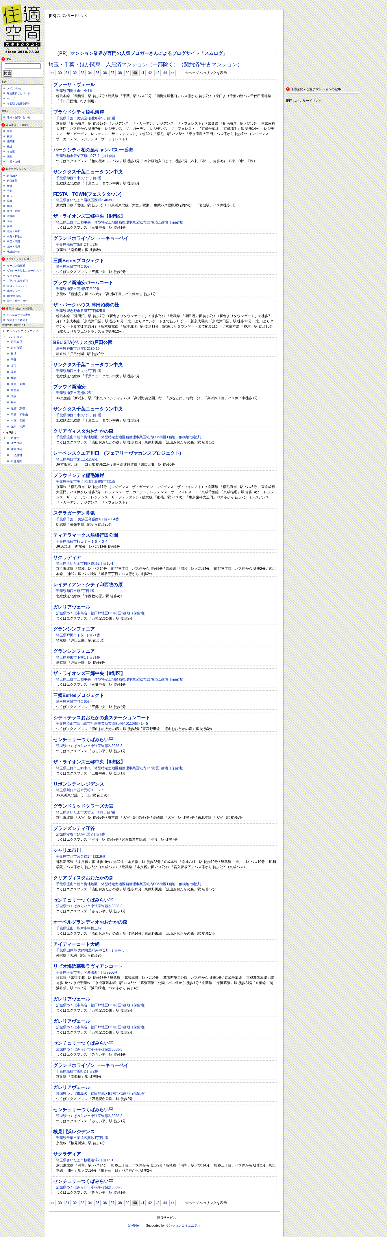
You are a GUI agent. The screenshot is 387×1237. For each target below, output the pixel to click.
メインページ (15, 88)
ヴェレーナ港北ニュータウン (24, 270)
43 (157, 73)
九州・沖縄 (13, 246)
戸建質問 (16, 461)
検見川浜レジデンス (74, 1131)
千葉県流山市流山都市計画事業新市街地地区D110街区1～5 (102, 724)
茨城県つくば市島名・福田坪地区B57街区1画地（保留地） (101, 613)
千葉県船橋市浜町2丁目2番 (77, 245)
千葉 (9, 190)
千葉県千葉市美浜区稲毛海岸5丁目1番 (85, 118)
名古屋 (11, 151)
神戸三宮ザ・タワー (18, 300)
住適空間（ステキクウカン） (23, 27)
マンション (15, 336)
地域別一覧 (13, 251)
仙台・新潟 (13, 211)
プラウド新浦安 (69, 386)
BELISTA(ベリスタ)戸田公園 (82, 342)
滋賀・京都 (13, 231)
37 (112, 73)
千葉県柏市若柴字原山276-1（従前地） (86, 156)
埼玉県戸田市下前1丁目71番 (78, 635)
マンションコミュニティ (183, 1225)
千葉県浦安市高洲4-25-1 (75, 393)
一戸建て (13, 438)
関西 (9, 156)
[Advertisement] (322, 46)
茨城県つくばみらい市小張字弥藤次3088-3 (89, 746)
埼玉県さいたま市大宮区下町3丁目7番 (85, 812)
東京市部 (12, 180)
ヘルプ (11, 98)
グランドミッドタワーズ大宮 (83, 806)
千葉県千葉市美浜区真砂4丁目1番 (82, 1138)
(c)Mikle (133, 1225)
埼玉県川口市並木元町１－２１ (80, 790)
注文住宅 (16, 443)
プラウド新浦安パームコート (83, 282)
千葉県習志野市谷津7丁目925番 (80, 311)
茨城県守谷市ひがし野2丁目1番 (80, 834)
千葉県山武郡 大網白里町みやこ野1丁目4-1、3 (92, 950)
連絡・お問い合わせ (18, 117)
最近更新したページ (18, 93)
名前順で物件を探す (18, 103)
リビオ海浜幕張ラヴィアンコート (88, 966)
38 (120, 73)
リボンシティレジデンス (78, 784)
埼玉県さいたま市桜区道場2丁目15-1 (85, 563)
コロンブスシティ (17, 285)
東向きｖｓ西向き (17, 320)
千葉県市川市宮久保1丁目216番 (80, 857)
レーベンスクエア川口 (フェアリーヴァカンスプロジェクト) (117, 453)
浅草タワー (13, 290)
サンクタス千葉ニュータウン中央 (88, 171)
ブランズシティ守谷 (74, 828)
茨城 (9, 200)
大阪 (9, 221)
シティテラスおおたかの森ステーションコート (101, 717)
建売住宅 (16, 449)
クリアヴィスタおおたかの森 (83, 431)
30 (60, 73)
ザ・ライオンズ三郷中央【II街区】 (89, 216)
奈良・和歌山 (15, 236)
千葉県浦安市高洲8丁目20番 (78, 289)
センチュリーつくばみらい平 (83, 739)
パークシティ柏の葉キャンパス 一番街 (93, 149)
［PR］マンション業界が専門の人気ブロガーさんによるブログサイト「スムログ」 (141, 53)
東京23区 (12, 175)
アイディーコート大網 (76, 944)
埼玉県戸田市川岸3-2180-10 (78, 349)
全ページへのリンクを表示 (206, 73)
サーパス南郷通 (16, 265)
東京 (9, 131)
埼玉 (9, 196)
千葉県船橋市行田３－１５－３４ (82, 541)
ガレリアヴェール (71, 606)
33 (82, 73)
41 (142, 73)
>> (173, 73)
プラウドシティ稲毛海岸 (78, 112)
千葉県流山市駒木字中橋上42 (78, 928)
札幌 (9, 146)
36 (105, 73)
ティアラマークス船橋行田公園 (85, 535)
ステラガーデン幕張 (74, 513)
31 (67, 73)
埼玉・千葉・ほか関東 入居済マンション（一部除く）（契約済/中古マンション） (145, 64)
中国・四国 (13, 241)
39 (127, 73)
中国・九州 (13, 161)
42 (150, 73)
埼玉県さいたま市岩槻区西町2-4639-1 (85, 200)
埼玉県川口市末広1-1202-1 (77, 459)
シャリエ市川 (67, 850)
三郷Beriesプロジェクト (78, 260)
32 (75, 73)
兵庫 (9, 226)
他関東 (11, 141)
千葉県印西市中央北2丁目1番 (78, 178)
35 (97, 73)
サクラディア (67, 557)
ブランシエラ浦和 (17, 280)
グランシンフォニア (74, 628)
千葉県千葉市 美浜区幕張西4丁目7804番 (87, 519)
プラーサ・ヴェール (74, 84)
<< (52, 73)
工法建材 (16, 455)
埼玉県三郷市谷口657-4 (74, 267)
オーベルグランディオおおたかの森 (90, 922)
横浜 (9, 136)
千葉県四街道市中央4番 (74, 91)
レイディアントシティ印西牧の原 (88, 584)
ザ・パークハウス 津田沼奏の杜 (86, 304)
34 (90, 73)
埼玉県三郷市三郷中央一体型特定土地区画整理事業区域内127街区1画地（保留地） (120, 222)
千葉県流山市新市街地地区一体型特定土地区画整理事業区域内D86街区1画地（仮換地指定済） (129, 437)
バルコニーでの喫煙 (18, 314)
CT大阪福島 (14, 296)
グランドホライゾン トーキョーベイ (90, 238)
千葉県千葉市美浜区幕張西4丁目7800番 (87, 972)
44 (165, 73)
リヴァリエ (13, 275)
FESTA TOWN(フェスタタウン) (87, 194)
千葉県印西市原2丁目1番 (75, 591)
